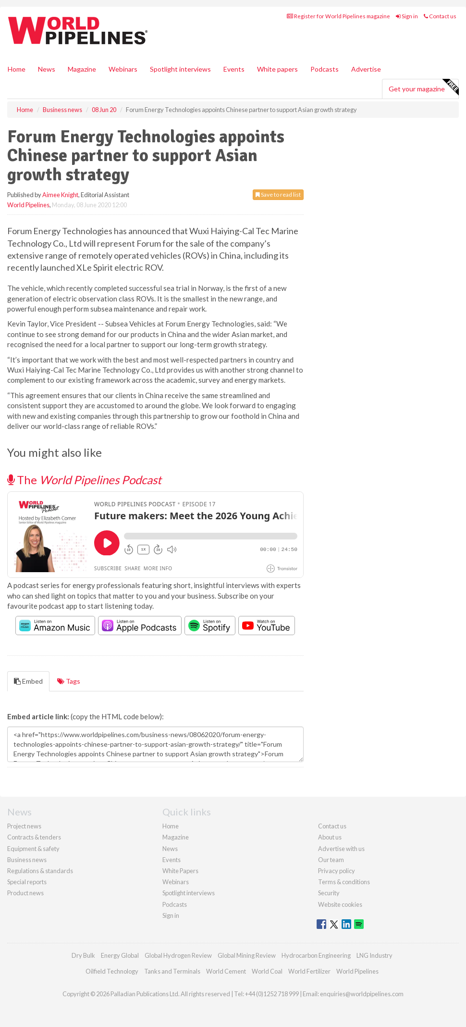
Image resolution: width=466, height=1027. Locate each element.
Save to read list (278, 194)
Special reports (27, 882)
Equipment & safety (33, 848)
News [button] (46, 69)
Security (329, 893)
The (84, 480)
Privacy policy (336, 871)
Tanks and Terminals (172, 971)
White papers (277, 69)
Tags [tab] (68, 681)
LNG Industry (374, 955)
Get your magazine (423, 87)
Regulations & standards (40, 871)
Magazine (82, 69)
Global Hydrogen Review (178, 955)
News (170, 848)
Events (234, 69)
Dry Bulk (83, 955)
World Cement (226, 971)
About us (330, 837)
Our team (331, 860)
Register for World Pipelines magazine (338, 16)
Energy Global (120, 955)
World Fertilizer (309, 971)
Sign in (407, 16)
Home (16, 69)
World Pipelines (28, 205)
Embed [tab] (28, 681)
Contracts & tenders (34, 837)
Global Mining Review (247, 955)
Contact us (440, 16)
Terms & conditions (344, 882)
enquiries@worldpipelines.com (362, 994)
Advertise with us (341, 848)
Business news (27, 860)
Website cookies (340, 904)
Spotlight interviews (180, 69)
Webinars (123, 69)
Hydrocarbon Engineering (316, 955)
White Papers (180, 871)
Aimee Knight (60, 195)
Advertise (366, 69)
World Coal (267, 971)
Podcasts (324, 69)
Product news (25, 893)
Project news (24, 826)
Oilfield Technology (112, 971)
